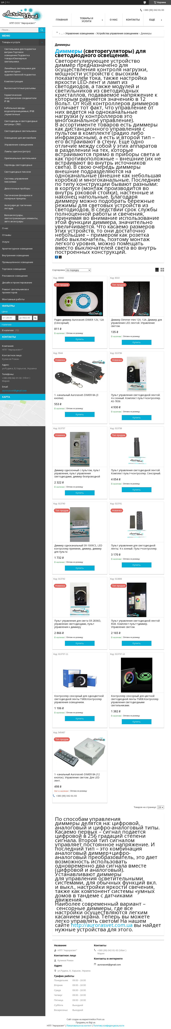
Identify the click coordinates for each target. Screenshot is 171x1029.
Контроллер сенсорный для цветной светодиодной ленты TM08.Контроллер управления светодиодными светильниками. (134, 700)
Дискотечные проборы (17, 188)
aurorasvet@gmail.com (14, 390)
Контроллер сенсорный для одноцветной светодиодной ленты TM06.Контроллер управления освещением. (79, 699)
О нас (5, 228)
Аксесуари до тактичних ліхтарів (18, 207)
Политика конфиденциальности (108, 1025)
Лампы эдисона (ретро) (17, 151)
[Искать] (41, 30)
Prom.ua (100, 1019)
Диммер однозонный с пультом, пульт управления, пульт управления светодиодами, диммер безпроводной (77, 473)
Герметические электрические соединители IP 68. (20, 98)
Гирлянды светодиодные (18, 165)
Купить (80, 339)
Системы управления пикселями (16, 180)
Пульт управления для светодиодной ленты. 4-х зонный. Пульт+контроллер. (134, 547)
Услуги (5, 241)
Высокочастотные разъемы (20, 88)
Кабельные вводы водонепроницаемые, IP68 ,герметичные (19, 111)
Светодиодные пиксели (17, 171)
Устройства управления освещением (117, 33)
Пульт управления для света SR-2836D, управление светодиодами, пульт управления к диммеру (77, 624)
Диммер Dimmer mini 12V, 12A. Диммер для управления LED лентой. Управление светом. (136, 323)
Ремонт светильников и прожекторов (15, 291)
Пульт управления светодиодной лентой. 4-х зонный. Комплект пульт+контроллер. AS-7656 (136, 398)
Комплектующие (13, 81)
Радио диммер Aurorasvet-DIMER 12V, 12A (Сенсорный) (79, 321)
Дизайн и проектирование (17, 282)
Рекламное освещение (15, 275)
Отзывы (6, 235)
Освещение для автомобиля (20, 137)
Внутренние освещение (15, 255)
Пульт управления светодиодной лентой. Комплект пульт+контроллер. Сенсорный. (136, 472)
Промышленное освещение (17, 262)
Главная (62, 19)
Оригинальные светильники (20, 158)
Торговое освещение (14, 268)
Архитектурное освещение (17, 248)
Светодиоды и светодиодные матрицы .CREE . (21, 122)
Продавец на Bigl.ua (85, 1022)
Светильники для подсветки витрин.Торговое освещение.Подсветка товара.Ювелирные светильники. (20, 55)
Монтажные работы (13, 299)
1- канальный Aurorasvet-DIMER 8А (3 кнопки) (76, 396)
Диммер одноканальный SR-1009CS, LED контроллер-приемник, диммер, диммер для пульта (78, 548)
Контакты (133, 19)
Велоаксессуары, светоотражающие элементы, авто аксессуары (21, 218)
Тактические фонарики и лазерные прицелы (18, 197)
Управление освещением (18, 144)
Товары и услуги (11, 42)
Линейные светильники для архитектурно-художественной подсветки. (20, 71)
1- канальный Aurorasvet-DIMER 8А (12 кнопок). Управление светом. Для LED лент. (77, 777)
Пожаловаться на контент (78, 1025)
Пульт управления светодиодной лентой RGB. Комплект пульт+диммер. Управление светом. (135, 624)
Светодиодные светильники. (20, 131)
